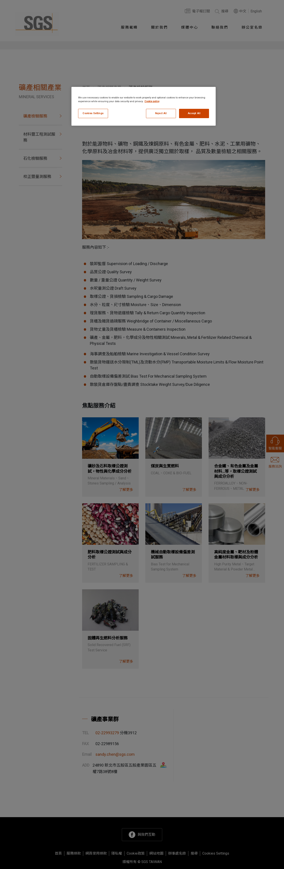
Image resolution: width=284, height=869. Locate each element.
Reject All (161, 113)
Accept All (194, 113)
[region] (143, 106)
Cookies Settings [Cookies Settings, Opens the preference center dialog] (93, 113)
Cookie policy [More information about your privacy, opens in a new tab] (151, 101)
